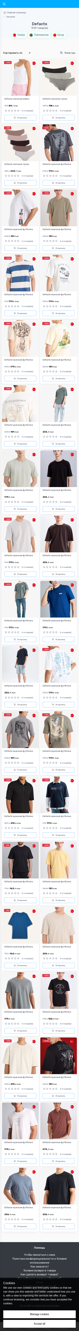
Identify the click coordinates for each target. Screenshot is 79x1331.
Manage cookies (39, 1314)
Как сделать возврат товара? (39, 1274)
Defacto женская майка (16, 99)
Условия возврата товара (39, 1270)
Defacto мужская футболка (57, 164)
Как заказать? (40, 1266)
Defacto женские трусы (55, 99)
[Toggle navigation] (4, 4)
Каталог (11, 17)
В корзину (20, 118)
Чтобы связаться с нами (39, 1254)
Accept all (39, 1323)
